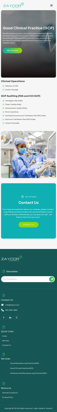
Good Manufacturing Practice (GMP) (24, 363)
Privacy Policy (7, 397)
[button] (51, 5)
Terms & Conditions (10, 393)
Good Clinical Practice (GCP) (21, 368)
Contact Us (6, 345)
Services (5, 341)
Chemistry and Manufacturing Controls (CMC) (28, 373)
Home (4, 336)
